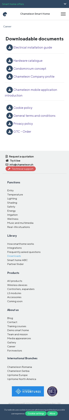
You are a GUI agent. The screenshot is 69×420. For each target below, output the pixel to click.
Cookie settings (36, 413)
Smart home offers (13, 4)
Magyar (10, 33)
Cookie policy (19, 107)
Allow (52, 413)
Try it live (13, 160)
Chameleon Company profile (30, 76)
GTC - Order (18, 131)
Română (27, 33)
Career (7, 26)
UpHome (10, 19)
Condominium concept (26, 68)
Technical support (20, 168)
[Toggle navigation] (63, 13)
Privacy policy (19, 123)
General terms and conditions (30, 115)
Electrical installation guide (29, 47)
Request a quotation (20, 156)
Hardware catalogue (24, 60)
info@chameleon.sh (19, 164)
